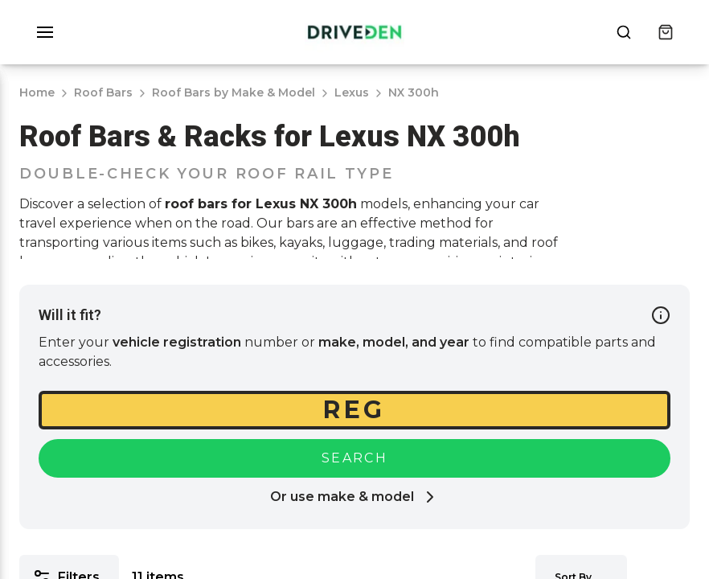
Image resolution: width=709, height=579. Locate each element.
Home (37, 92)
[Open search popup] (623, 32)
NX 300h (413, 92)
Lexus (351, 92)
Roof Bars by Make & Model (233, 92)
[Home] (354, 32)
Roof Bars (103, 92)
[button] (45, 32)
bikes (256, 242)
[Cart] (665, 32)
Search (354, 458)
